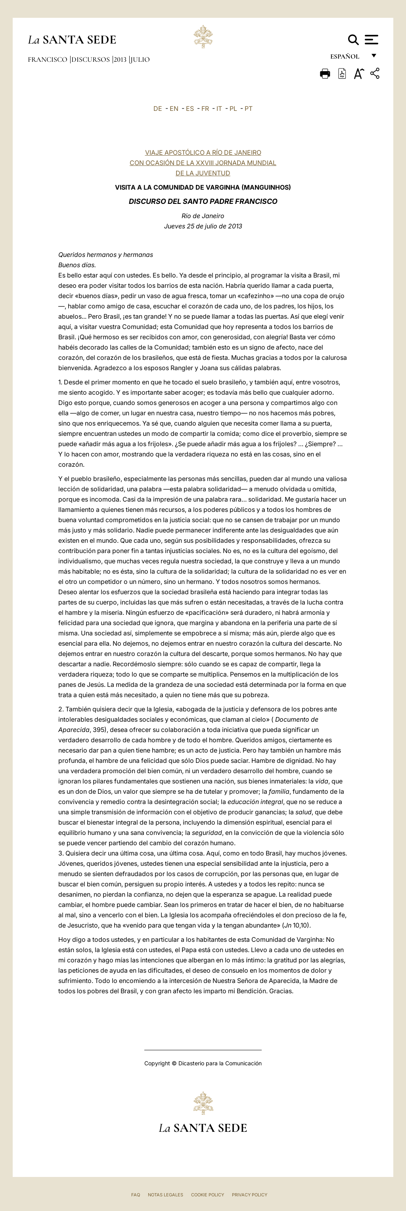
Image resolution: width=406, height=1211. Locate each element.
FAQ (135, 1195)
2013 (121, 59)
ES (190, 108)
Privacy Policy (249, 1195)
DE (157, 108)
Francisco (48, 59)
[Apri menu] (370, 39)
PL (233, 108)
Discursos (91, 59)
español (347, 58)
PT (249, 108)
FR (205, 108)
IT (219, 108)
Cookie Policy (207, 1195)
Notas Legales (165, 1195)
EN (174, 108)
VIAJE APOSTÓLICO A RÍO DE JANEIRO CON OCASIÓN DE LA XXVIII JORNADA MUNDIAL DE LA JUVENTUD (203, 162)
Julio (140, 59)
